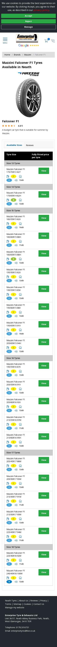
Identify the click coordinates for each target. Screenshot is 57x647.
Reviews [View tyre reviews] (30, 145)
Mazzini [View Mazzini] (27, 54)
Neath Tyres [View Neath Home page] (11, 600)
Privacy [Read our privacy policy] (43, 600)
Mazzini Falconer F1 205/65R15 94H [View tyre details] (15, 342)
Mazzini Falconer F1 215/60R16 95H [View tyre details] (15, 436)
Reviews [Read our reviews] (34, 600)
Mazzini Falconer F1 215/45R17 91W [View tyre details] (15, 495)
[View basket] (47, 40)
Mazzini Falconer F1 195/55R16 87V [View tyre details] (15, 365)
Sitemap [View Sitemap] (17, 604)
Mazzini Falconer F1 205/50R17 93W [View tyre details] (15, 477)
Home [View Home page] (7, 54)
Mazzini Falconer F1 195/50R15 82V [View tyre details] (15, 271)
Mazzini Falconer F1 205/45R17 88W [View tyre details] (15, 460)
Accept (28, 15)
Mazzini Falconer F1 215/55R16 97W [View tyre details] (15, 418)
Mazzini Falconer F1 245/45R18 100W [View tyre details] (15, 572)
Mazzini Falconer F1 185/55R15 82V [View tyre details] (15, 218)
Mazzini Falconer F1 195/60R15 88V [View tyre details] (15, 306)
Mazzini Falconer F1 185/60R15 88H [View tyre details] (15, 235)
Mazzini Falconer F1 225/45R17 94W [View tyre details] (15, 531)
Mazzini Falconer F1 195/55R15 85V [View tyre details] (15, 288)
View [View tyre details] (43, 170)
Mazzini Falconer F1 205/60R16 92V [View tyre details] (15, 401)
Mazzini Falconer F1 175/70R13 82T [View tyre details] (15, 170)
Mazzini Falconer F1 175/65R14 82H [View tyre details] (15, 194)
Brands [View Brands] (17, 54)
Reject (28, 21)
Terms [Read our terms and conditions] (8, 604)
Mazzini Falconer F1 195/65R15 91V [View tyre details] (15, 324)
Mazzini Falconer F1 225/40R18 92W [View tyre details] (15, 554)
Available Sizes (14, 145)
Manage (28, 26)
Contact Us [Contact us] (38, 604)
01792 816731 (22, 627)
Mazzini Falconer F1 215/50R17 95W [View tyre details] (15, 513)
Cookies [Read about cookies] (27, 604)
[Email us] (23, 630)
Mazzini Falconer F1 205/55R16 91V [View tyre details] (15, 383)
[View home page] (28, 38)
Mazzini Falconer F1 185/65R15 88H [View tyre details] (15, 253)
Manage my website (14, 607)
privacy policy (41, 10)
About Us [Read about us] (23, 600)
